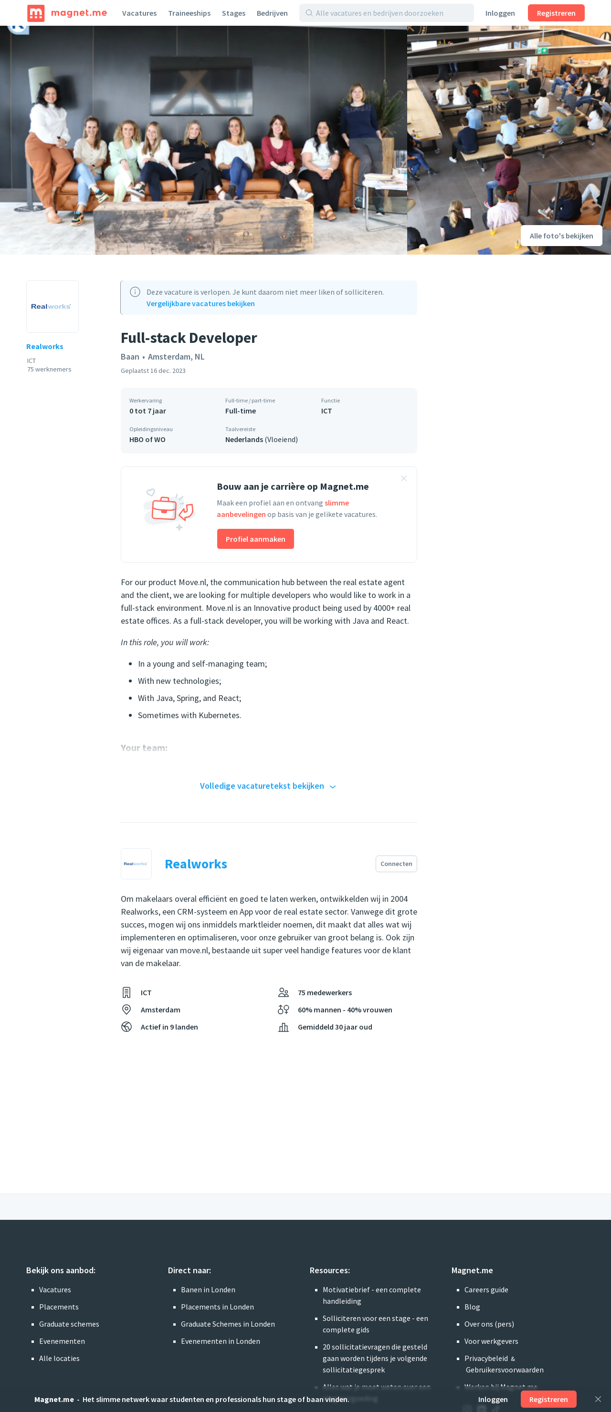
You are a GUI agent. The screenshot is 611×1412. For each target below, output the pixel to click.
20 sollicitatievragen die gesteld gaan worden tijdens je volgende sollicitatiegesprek (375, 1358)
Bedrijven (272, 13)
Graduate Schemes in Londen (228, 1324)
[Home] (67, 13)
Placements (59, 1306)
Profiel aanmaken (255, 539)
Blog (472, 1306)
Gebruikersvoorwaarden (505, 1369)
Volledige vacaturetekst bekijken (269, 786)
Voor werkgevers (491, 1341)
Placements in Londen (217, 1306)
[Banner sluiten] (404, 480)
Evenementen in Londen (220, 1341)
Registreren (556, 13)
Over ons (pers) (489, 1324)
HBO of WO (147, 439)
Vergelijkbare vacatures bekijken (201, 303)
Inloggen (500, 13)
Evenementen (62, 1341)
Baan (130, 356)
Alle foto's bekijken (561, 235)
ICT (326, 410)
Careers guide (486, 1289)
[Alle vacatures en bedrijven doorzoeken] (392, 13)
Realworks (44, 346)
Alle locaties (59, 1358)
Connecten (396, 863)
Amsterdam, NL (176, 356)
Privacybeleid (486, 1358)
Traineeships (189, 13)
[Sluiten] (598, 1399)
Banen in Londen (208, 1289)
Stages (233, 13)
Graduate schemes (69, 1324)
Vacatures (139, 13)
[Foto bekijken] (203, 140)
